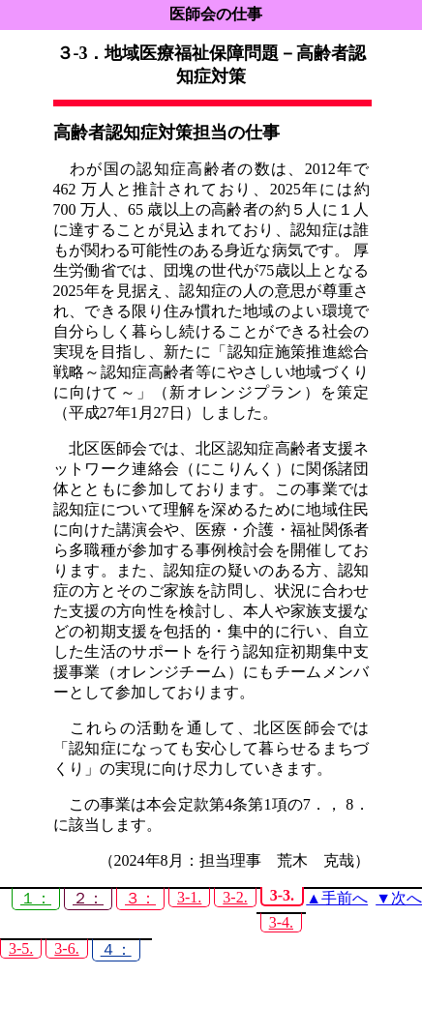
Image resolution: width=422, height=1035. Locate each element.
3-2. (235, 897)
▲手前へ (337, 898)
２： (88, 898)
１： (35, 898)
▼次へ (399, 898)
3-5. (21, 948)
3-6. (66, 948)
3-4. (281, 922)
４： (116, 949)
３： (140, 898)
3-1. (189, 897)
